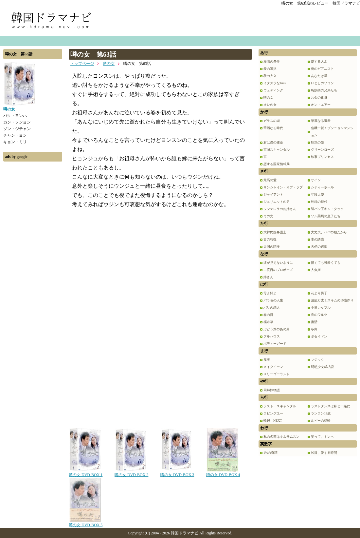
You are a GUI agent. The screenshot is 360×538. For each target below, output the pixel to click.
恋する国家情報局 (276, 164)
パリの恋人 (271, 307)
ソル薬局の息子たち (325, 216)
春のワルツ (319, 315)
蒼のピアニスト (322, 68)
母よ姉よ (270, 293)
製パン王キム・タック (327, 209)
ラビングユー (273, 413)
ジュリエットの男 (276, 201)
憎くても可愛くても (325, 262)
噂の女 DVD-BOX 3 (177, 472)
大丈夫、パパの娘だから (329, 232)
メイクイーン (273, 367)
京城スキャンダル (276, 149)
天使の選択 (319, 246)
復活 (314, 322)
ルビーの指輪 (321, 420)
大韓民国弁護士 (274, 232)
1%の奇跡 (270, 452)
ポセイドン (319, 336)
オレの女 (270, 104)
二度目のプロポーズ (278, 270)
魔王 (266, 359)
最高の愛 (270, 180)
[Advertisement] (33, 263)
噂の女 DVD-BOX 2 (131, 472)
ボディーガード (274, 343)
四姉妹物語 (271, 390)
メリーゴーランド (276, 374)
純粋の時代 (319, 201)
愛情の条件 (271, 61)
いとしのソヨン (322, 83)
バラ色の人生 (273, 300)
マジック (317, 359)
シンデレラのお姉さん (279, 209)
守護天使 (317, 194)
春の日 (268, 315)
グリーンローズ (322, 149)
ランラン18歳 (321, 413)
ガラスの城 (271, 121)
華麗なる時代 (273, 128)
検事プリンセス (322, 157)
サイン (316, 180)
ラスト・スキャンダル (279, 406)
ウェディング (273, 90)
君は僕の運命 (273, 142)
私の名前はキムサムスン (281, 436)
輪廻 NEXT (272, 420)
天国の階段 (271, 246)
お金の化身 (319, 97)
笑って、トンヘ (322, 436)
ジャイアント (273, 194)
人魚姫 (316, 270)
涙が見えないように (278, 262)
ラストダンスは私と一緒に (330, 406)
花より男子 (319, 293)
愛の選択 (270, 68)
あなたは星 (319, 76)
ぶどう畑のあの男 (276, 329)
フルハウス (271, 336)
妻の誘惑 (317, 239)
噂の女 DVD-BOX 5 (85, 522)
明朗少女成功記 (322, 367)
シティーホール (322, 187)
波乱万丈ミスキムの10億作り (332, 300)
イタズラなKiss (274, 83)
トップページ (82, 63)
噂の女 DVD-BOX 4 (223, 472)
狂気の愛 (317, 142)
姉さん (268, 277)
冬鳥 (314, 329)
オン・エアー (321, 104)
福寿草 (268, 322)
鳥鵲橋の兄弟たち (324, 90)
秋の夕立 (270, 76)
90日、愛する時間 (324, 452)
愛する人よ (319, 61)
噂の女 (109, 63)
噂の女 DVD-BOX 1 (85, 472)
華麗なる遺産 (321, 121)
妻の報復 (270, 239)
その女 (268, 216)
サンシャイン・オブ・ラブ (283, 187)
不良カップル (321, 307)
